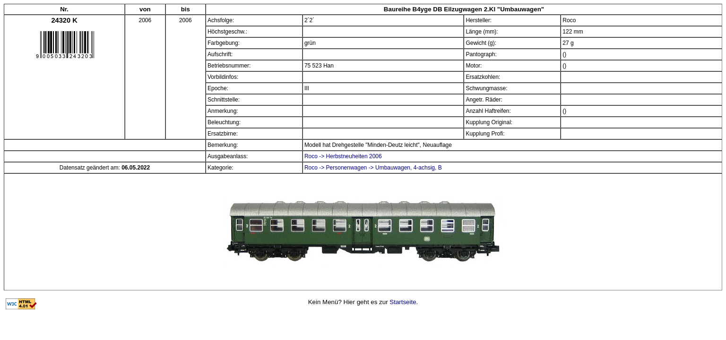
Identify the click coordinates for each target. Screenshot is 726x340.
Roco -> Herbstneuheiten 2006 (343, 156)
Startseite (402, 302)
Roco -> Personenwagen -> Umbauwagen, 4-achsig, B (373, 167)
